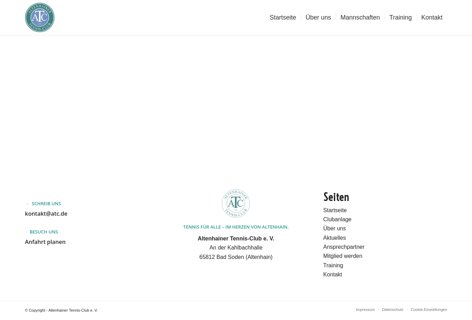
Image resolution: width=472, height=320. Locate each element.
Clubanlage (337, 219)
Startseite (335, 210)
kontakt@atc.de (46, 213)
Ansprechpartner (344, 247)
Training (333, 265)
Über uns (334, 228)
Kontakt (332, 274)
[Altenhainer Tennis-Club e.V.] (39, 17)
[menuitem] (283, 17)
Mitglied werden (342, 256)
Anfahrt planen (45, 242)
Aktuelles (334, 238)
